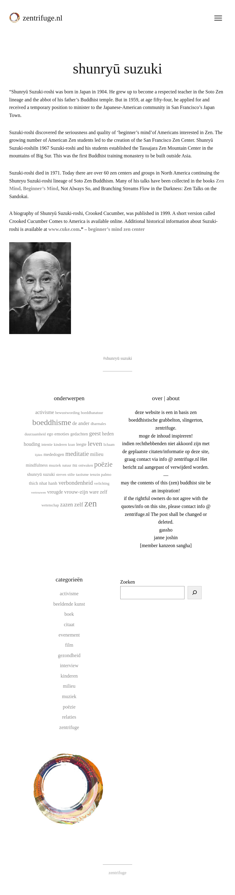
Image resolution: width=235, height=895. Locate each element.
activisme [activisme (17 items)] (44, 412)
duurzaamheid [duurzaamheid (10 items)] (35, 434)
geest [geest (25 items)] (95, 433)
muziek (69, 696)
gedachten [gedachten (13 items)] (79, 433)
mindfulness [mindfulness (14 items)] (37, 465)
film (69, 645)
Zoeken (127, 582)
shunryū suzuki (118, 358)
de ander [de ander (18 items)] (80, 423)
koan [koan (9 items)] (71, 444)
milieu (69, 686)
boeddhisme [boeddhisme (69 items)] (51, 422)
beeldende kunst (69, 604)
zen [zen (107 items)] (90, 503)
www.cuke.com (64, 229)
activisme (69, 593)
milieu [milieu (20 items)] (97, 454)
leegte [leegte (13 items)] (81, 444)
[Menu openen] (218, 18)
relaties (69, 717)
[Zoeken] (195, 593)
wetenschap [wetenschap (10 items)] (50, 505)
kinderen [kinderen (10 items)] (60, 444)
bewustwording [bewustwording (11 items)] (67, 412)
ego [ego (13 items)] (50, 433)
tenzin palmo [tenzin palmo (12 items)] (100, 474)
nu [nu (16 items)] (75, 465)
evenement (69, 634)
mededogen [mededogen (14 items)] (53, 454)
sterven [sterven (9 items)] (61, 474)
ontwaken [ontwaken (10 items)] (85, 465)
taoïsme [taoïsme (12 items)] (82, 474)
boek (69, 614)
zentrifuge (69, 727)
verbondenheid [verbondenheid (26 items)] (75, 482)
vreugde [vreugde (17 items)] (55, 492)
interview (69, 665)
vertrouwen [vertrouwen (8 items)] (38, 492)
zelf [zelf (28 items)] (78, 504)
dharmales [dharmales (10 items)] (98, 424)
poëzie (69, 706)
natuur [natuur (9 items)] (66, 465)
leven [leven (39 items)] (95, 443)
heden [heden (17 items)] (108, 433)
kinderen (69, 676)
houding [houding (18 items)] (32, 444)
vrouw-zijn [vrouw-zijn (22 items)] (76, 492)
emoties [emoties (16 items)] (61, 433)
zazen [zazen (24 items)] (66, 505)
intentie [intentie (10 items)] (47, 444)
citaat (69, 624)
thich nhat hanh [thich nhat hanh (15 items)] (43, 483)
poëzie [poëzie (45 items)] (103, 464)
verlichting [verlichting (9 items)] (102, 483)
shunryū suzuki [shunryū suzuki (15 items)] (41, 474)
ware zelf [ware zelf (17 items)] (98, 492)
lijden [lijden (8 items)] (38, 455)
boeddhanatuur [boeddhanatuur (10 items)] (92, 413)
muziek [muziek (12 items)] (55, 465)
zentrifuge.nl (42, 17)
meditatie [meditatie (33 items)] (77, 453)
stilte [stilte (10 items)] (71, 474)
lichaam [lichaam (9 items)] (108, 444)
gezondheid (69, 655)
